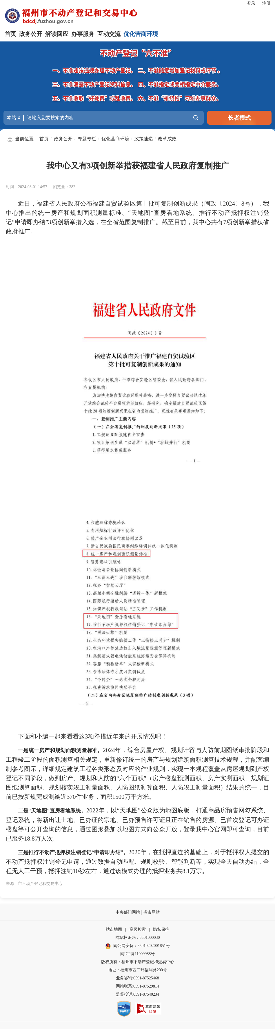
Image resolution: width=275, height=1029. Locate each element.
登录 (251, 3)
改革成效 (167, 138)
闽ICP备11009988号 (137, 954)
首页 (10, 34)
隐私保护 (161, 929)
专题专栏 (87, 138)
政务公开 (30, 34)
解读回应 (56, 34)
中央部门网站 (128, 912)
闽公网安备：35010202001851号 (141, 945)
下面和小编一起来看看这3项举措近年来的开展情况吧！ (92, 736)
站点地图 (114, 929)
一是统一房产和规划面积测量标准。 (60, 750)
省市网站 (151, 912)
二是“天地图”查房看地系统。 (52, 811)
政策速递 (143, 138)
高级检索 (138, 929)
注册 (266, 3)
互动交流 (109, 34)
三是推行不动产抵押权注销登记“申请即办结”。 (73, 852)
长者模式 (239, 118)
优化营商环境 (140, 34)
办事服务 (82, 34)
